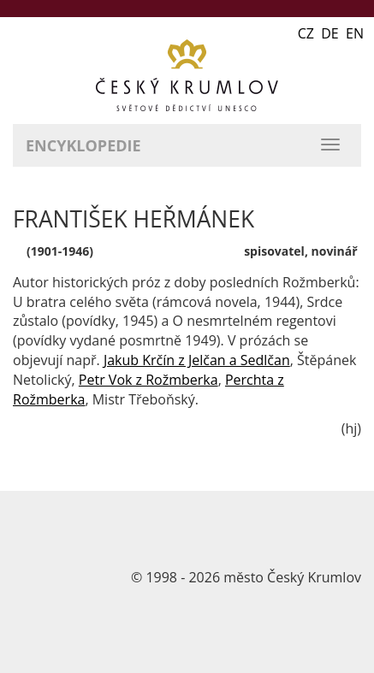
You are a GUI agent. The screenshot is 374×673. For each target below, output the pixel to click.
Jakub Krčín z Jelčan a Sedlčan (197, 360)
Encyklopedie (83, 145)
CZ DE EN (331, 33)
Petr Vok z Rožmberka (148, 379)
